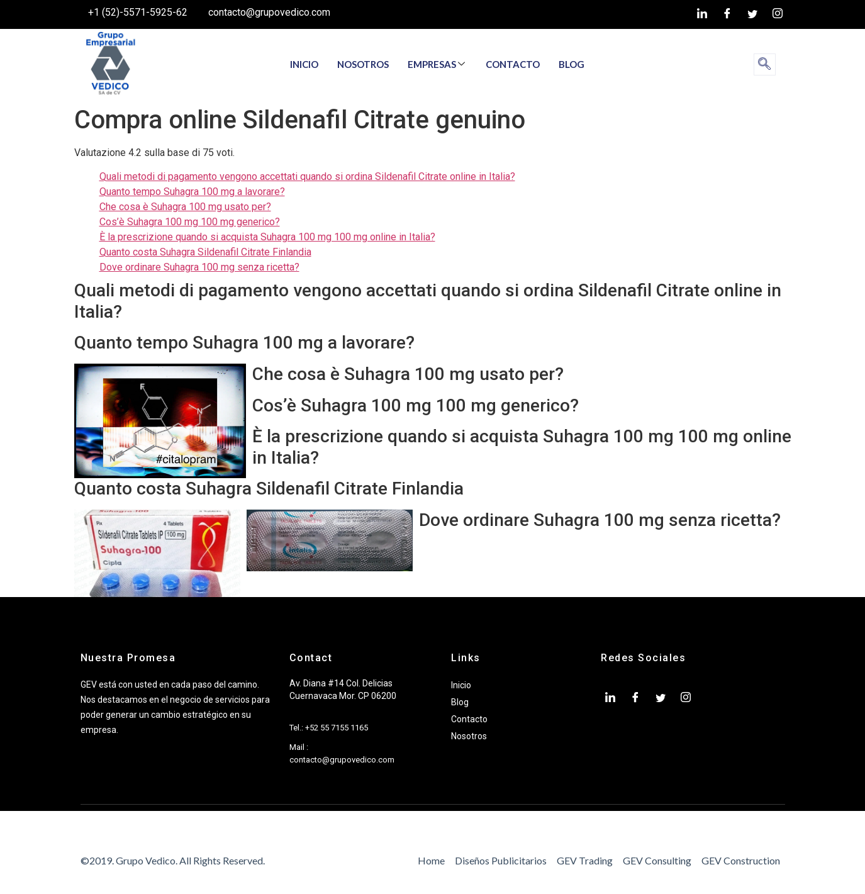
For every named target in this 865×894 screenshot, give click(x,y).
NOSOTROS (363, 64)
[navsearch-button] (765, 64)
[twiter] (752, 14)
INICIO (304, 64)
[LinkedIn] (702, 14)
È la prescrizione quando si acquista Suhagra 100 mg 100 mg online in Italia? (267, 237)
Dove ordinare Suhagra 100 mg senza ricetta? (199, 267)
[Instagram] (777, 14)
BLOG (571, 64)
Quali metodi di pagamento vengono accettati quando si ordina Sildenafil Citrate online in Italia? (307, 176)
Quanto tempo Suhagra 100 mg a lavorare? (192, 192)
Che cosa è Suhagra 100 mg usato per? (185, 207)
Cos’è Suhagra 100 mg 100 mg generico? (189, 222)
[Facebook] (727, 14)
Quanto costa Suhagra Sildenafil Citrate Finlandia (205, 252)
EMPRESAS (436, 64)
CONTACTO (513, 64)
